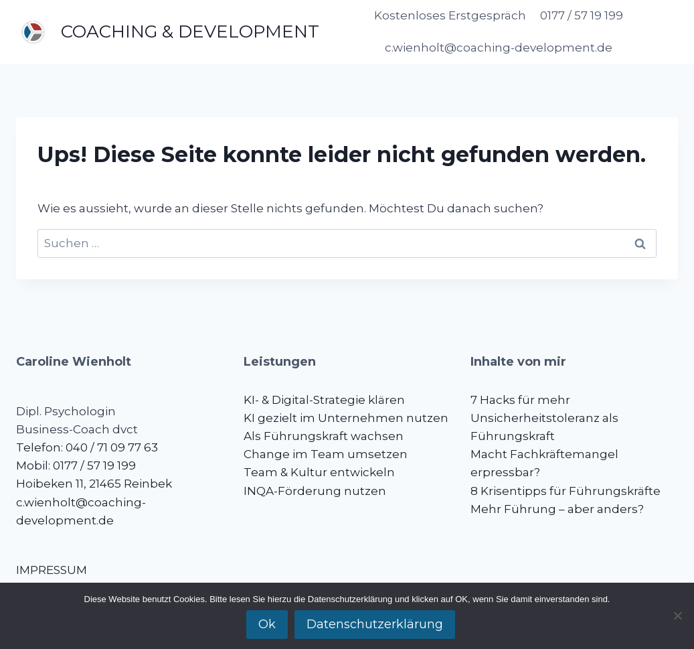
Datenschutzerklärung (375, 624)
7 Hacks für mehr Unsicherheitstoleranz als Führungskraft (544, 418)
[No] (677, 615)
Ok (267, 624)
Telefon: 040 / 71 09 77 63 (87, 447)
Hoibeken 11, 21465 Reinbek (94, 483)
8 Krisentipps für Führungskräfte (565, 491)
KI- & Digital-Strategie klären (324, 400)
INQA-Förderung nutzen (315, 491)
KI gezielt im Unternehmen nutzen (346, 418)
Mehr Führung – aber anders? (557, 509)
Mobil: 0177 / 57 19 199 (76, 465)
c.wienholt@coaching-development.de (498, 47)
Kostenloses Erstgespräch (450, 15)
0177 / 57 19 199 (581, 15)
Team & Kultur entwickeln (319, 472)
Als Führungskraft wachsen (324, 436)
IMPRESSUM (51, 570)
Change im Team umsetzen (326, 454)
